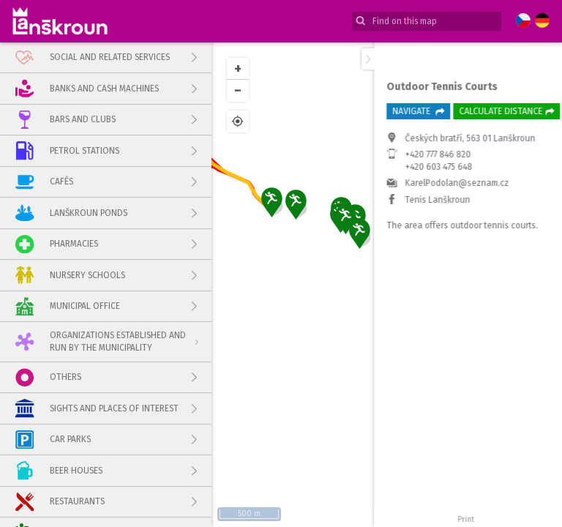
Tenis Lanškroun (427, 315)
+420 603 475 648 (428, 282)
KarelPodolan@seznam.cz (446, 299)
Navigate (407, 226)
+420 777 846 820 (427, 270)
